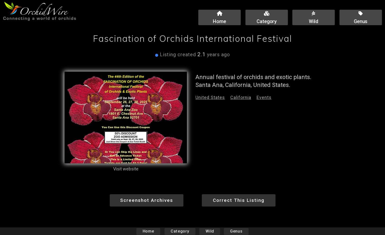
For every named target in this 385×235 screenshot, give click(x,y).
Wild (210, 231)
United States (210, 97)
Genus (236, 231)
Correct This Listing (238, 200)
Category (180, 231)
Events (264, 97)
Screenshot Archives (146, 200)
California (240, 97)
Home (148, 231)
